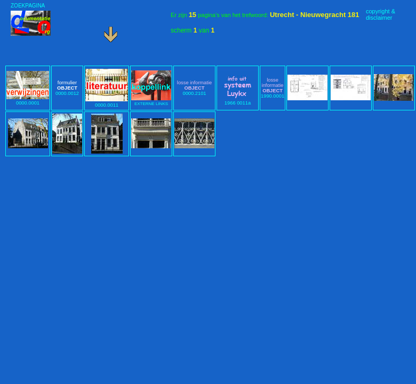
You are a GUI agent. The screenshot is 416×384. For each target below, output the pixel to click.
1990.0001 (272, 88)
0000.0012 (67, 88)
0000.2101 (194, 88)
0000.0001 (27, 100)
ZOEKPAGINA (28, 6)
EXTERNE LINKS (151, 101)
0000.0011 (106, 102)
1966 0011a (238, 100)
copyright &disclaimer (380, 14)
